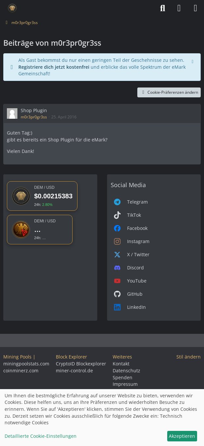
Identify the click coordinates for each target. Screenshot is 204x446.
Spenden (122, 377)
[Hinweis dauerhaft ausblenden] (193, 61)
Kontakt (121, 363)
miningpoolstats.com (26, 363)
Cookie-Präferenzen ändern (169, 92)
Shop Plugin (34, 110)
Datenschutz (126, 370)
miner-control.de (74, 370)
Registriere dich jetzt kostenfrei (53, 67)
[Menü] (195, 8)
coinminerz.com (20, 370)
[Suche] (162, 8)
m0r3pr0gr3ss (34, 117)
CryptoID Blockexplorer (81, 363)
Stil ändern (188, 357)
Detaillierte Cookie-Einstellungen (41, 436)
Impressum (125, 384)
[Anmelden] (179, 8)
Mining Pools (17, 357)
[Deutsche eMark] (12, 8)
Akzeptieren (182, 436)
